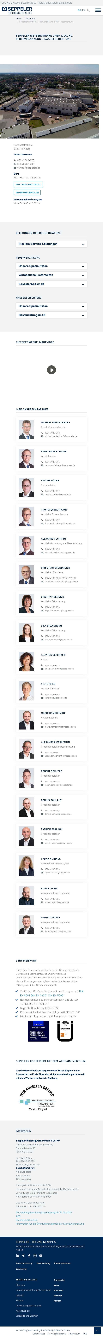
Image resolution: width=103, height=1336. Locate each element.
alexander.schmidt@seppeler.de (58, 552)
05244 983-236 (50, 869)
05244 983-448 (50, 810)
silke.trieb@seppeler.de (54, 697)
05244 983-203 (24, 164)
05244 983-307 (50, 752)
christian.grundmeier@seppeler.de (59, 581)
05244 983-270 (50, 433)
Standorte (30, 18)
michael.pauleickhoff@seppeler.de (59, 436)
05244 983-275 (24, 160)
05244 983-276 (50, 607)
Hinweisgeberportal (56, 1333)
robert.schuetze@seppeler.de (56, 785)
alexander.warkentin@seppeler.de (59, 755)
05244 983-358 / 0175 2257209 (58, 578)
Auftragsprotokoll (28, 184)
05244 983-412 (50, 491)
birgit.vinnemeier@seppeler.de (57, 610)
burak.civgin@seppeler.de (55, 902)
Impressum (74, 1333)
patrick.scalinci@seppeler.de (56, 843)
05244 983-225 (25, 1161)
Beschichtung (28, 3)
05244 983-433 (50, 781)
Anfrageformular (27, 192)
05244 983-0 (24, 1157)
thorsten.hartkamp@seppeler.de (58, 523)
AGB (18, 1216)
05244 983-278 (50, 549)
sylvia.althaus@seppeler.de (55, 872)
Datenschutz (39, 1333)
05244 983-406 (50, 839)
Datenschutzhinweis (27, 1219)
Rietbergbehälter (48, 3)
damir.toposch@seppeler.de (56, 931)
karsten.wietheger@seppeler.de (58, 465)
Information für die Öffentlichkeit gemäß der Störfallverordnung (50, 1223)
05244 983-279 (50, 665)
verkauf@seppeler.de (27, 167)
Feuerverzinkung (10, 3)
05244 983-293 (50, 636)
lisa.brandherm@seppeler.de (56, 639)
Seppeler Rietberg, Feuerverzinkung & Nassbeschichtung (46, 21)
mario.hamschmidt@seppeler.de (58, 726)
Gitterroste (65, 3)
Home (18, 18)
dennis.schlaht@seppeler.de (56, 814)
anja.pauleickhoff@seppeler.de (57, 668)
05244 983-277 (50, 520)
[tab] (51, 243)
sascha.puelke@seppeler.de (56, 494)
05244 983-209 (50, 694)
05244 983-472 (50, 723)
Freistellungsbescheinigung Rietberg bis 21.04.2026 (44, 1212)
